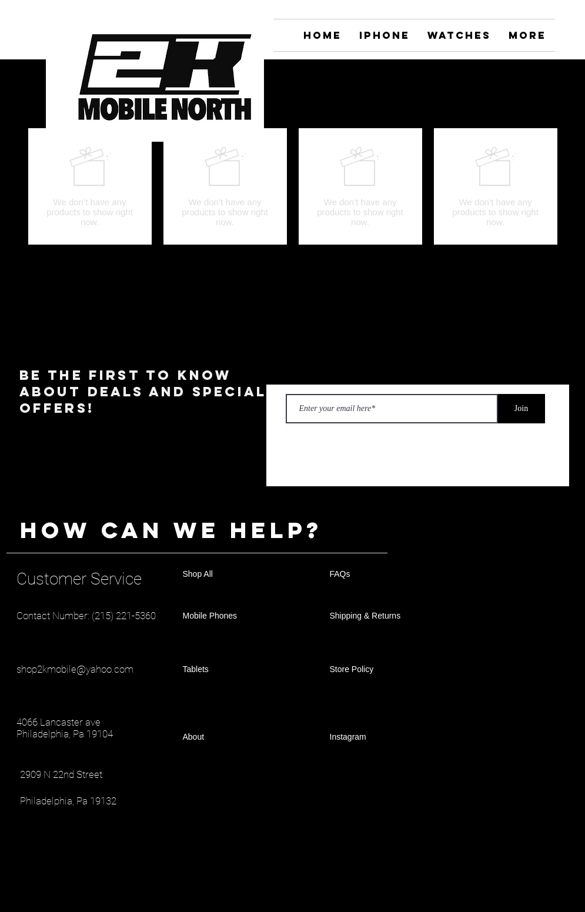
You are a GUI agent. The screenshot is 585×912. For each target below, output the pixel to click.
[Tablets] (224, 670)
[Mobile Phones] (224, 616)
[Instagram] (547, 73)
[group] (293, 186)
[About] (224, 737)
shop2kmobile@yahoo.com (74, 669)
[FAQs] (371, 574)
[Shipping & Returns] (371, 616)
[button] (547, 107)
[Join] (521, 408)
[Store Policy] (371, 670)
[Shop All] (224, 574)
